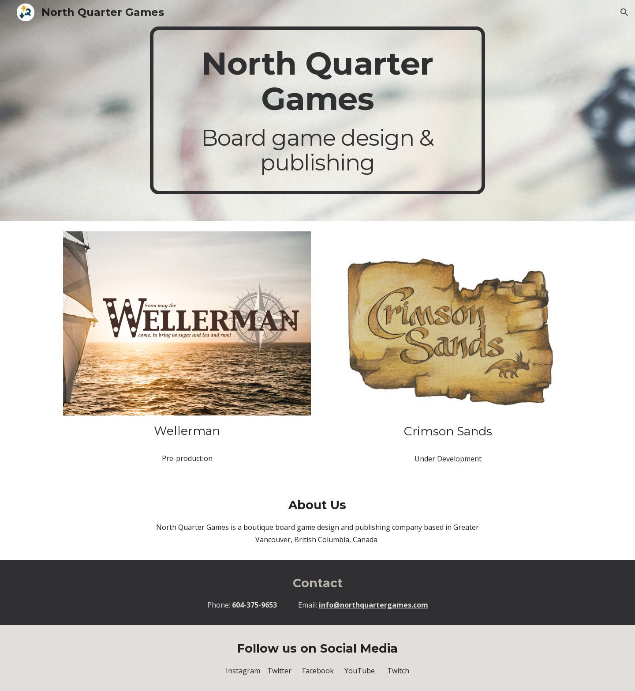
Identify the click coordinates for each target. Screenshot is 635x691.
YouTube (359, 671)
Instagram (243, 671)
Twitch (398, 671)
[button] (624, 12)
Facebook (318, 671)
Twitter (279, 671)
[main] (317, 110)
